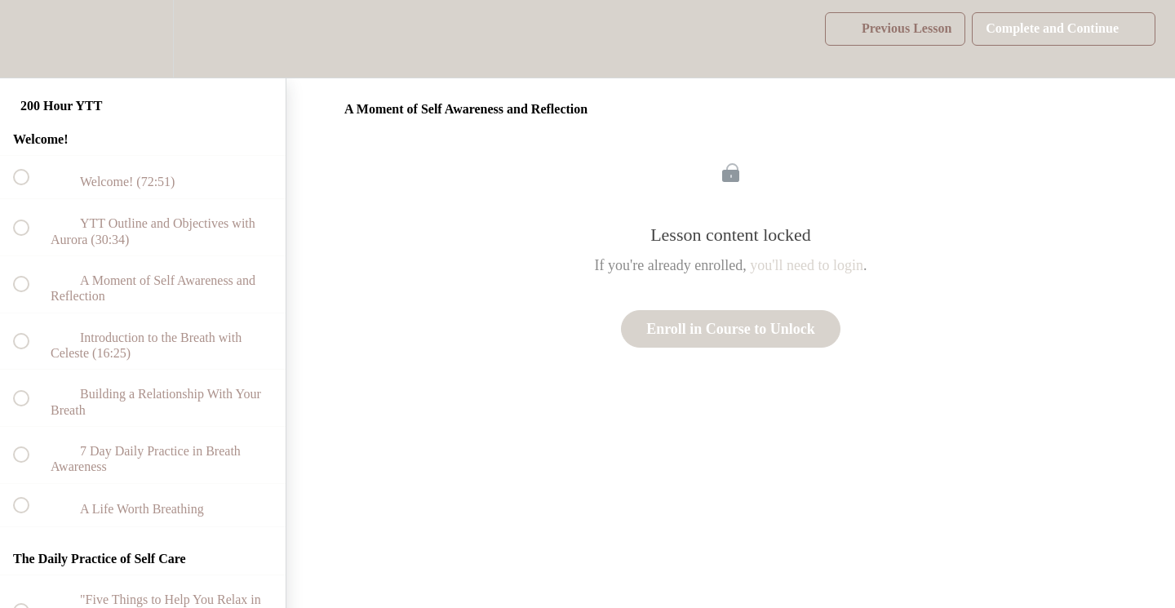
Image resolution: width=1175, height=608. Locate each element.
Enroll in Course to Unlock (730, 329)
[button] (30, 39)
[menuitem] (143, 39)
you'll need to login (806, 265)
